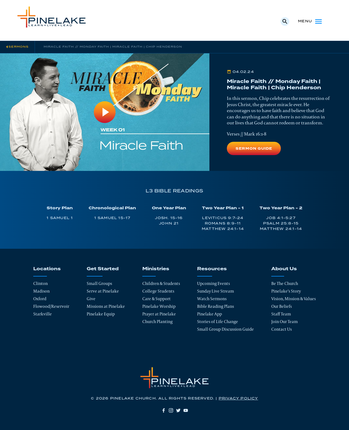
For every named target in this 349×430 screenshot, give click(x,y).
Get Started (103, 269)
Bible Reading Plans (215, 306)
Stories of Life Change (217, 321)
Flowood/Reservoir (51, 306)
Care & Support (156, 299)
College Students (158, 291)
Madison (41, 291)
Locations (47, 269)
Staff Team (281, 314)
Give (91, 299)
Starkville (42, 314)
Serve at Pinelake (103, 291)
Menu (310, 21)
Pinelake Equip (101, 314)
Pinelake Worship (159, 306)
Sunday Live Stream (215, 291)
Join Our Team (284, 321)
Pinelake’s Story (286, 291)
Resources (212, 269)
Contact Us (281, 329)
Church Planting (157, 321)
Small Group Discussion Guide (225, 329)
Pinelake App (209, 314)
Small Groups (99, 283)
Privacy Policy (238, 398)
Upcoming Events (213, 283)
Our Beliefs (281, 306)
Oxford (39, 299)
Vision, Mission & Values (293, 299)
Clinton (40, 283)
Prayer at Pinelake (159, 314)
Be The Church (284, 283)
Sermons (18, 47)
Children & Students (161, 283)
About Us (284, 269)
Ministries (155, 269)
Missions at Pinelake (106, 306)
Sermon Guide (254, 148)
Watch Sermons (212, 299)
